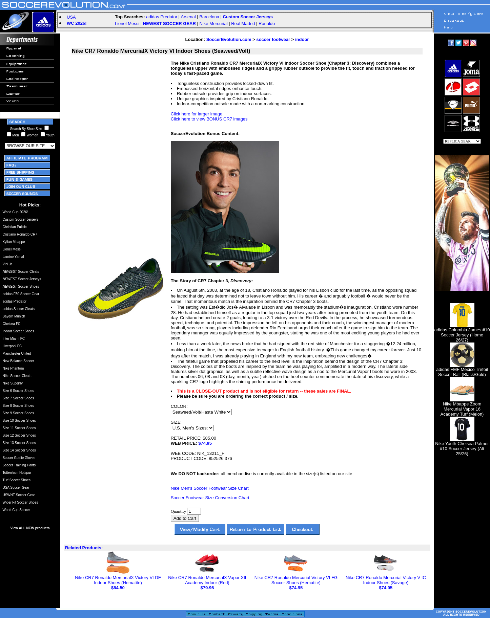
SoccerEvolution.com (228, 39)
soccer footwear (273, 39)
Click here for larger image (196, 113)
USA (71, 17)
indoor (302, 39)
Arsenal (188, 16)
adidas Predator (161, 16)
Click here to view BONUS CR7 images (209, 119)
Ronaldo (267, 23)
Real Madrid (243, 23)
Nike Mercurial (213, 23)
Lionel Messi (127, 23)
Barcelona (209, 16)
